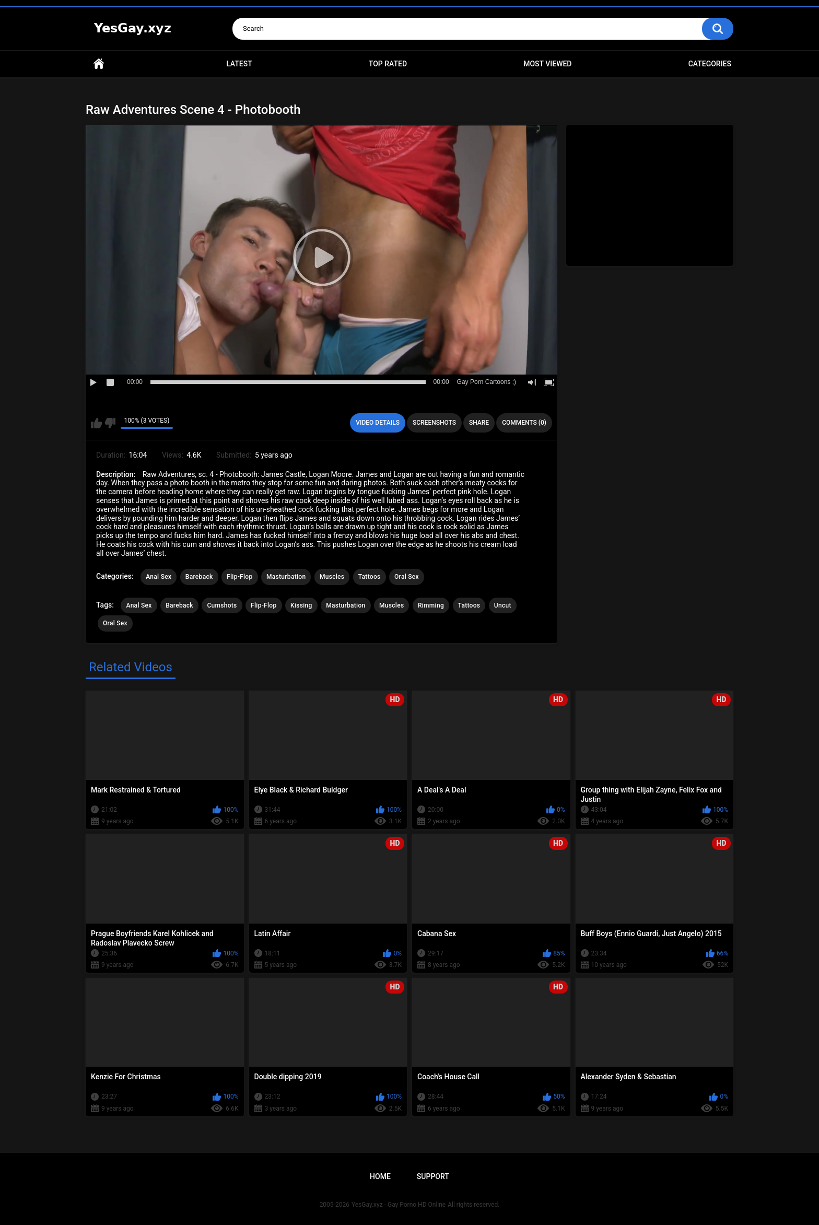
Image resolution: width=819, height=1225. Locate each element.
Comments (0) (524, 422)
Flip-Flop (239, 576)
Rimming (431, 605)
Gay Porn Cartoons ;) (486, 382)
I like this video (96, 423)
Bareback (199, 576)
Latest (239, 64)
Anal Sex (158, 576)
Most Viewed (547, 64)
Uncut (502, 605)
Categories (709, 64)
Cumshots (222, 605)
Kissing (301, 605)
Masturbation (286, 576)
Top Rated (388, 64)
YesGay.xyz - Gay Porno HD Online (399, 1204)
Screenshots (434, 422)
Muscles (332, 576)
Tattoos (369, 576)
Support (433, 1176)
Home (99, 64)
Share (479, 422)
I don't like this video (109, 423)
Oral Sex (406, 576)
